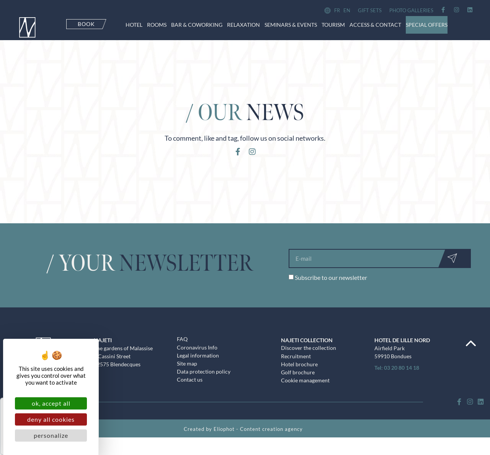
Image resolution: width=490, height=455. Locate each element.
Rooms (157, 24)
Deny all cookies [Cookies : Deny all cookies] (51, 419)
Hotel (134, 24)
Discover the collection (308, 357)
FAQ (182, 349)
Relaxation (243, 24)
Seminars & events (291, 24)
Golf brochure (298, 383)
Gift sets (370, 10)
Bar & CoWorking (196, 24)
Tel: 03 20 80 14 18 (396, 377)
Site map (187, 374)
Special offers (427, 24)
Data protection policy (203, 382)
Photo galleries (411, 10)
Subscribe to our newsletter (331, 287)
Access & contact (375, 24)
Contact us (190, 391)
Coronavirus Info (197, 357)
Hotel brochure (299, 374)
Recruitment (296, 366)
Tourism (333, 24)
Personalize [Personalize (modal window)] (51, 435)
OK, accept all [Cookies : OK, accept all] (51, 403)
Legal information (198, 365)
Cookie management (305, 391)
